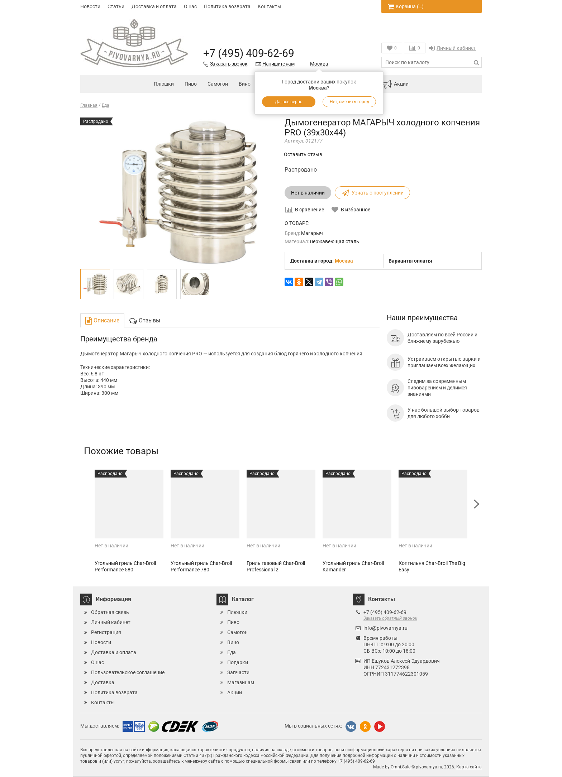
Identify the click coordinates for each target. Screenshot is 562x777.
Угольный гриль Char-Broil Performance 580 (125, 566)
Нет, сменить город (349, 101)
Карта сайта (469, 766)
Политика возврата (227, 6)
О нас (190, 6)
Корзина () (406, 6)
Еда (231, 652)
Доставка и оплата (154, 6)
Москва (319, 64)
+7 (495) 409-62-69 (248, 53)
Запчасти (238, 672)
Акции (396, 84)
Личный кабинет (452, 48)
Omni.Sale (401, 766)
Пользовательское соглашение (128, 672)
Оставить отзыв (303, 154)
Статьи (116, 6)
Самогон (218, 84)
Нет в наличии (308, 193)
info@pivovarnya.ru (385, 628)
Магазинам (240, 682)
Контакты (269, 6)
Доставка (102, 682)
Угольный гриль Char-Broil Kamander (353, 566)
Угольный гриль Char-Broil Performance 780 (201, 566)
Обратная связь (110, 612)
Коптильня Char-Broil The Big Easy (432, 566)
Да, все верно (289, 101)
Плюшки (164, 84)
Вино (245, 84)
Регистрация (106, 632)
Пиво (191, 84)
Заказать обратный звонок (390, 618)
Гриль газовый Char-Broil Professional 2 (276, 566)
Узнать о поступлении (372, 193)
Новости (90, 6)
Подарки (237, 662)
